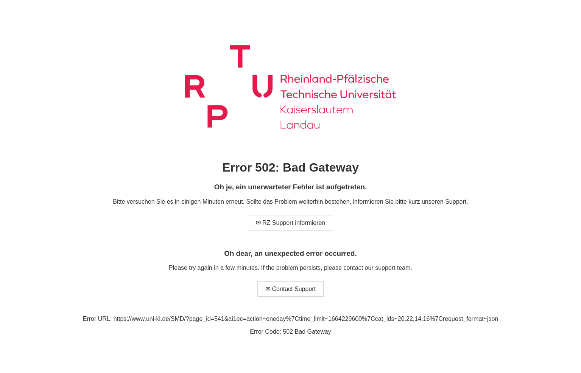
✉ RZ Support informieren (291, 223)
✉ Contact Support (290, 289)
